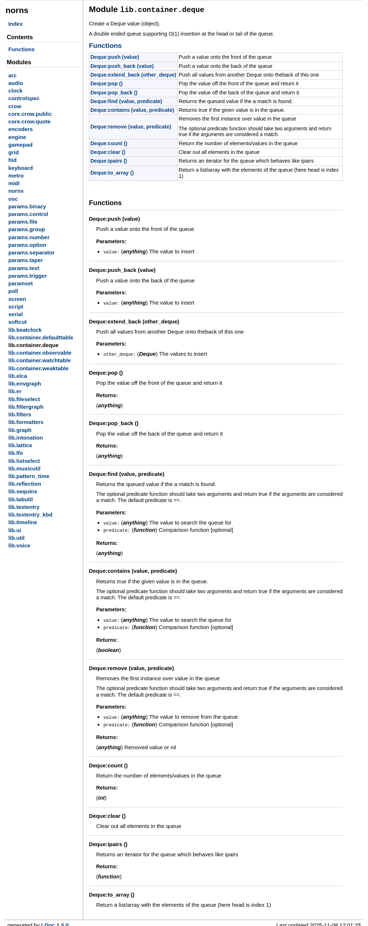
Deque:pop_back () (113, 91)
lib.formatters (26, 422)
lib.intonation (25, 438)
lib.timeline (22, 522)
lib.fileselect (24, 399)
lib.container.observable (39, 353)
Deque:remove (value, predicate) (130, 126)
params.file (22, 222)
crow (14, 106)
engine (17, 137)
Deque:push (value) (114, 56)
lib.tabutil (20, 499)
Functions (21, 49)
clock (15, 90)
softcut (17, 322)
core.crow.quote (29, 121)
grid (13, 152)
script (15, 306)
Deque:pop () (106, 82)
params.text (23, 268)
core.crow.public (30, 114)
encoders (20, 129)
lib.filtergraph (26, 407)
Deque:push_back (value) (122, 65)
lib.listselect (24, 461)
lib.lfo (15, 453)
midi (14, 183)
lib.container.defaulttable (40, 337)
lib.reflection (24, 484)
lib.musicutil (24, 468)
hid (12, 160)
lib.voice (19, 545)
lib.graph (20, 430)
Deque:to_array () (112, 172)
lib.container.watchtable (39, 360)
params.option (27, 245)
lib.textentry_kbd (30, 514)
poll (13, 291)
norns (16, 191)
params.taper (25, 260)
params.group (26, 229)
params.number (29, 237)
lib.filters (19, 414)
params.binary (27, 206)
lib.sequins (22, 491)
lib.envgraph (24, 383)
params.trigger (27, 276)
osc (13, 199)
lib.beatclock (25, 330)
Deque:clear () (107, 151)
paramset (20, 283)
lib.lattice (20, 445)
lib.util (16, 538)
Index (15, 24)
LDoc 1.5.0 (55, 921)
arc (12, 75)
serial (15, 314)
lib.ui (14, 530)
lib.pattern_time (28, 476)
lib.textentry (24, 507)
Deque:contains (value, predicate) (132, 109)
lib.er (14, 391)
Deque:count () (108, 142)
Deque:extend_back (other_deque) (133, 74)
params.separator (31, 252)
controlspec (24, 98)
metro (16, 175)
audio (15, 83)
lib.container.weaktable (38, 368)
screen (17, 299)
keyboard (20, 168)
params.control (28, 214)
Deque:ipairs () (108, 160)
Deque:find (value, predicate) (126, 100)
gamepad (20, 145)
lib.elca (17, 376)
